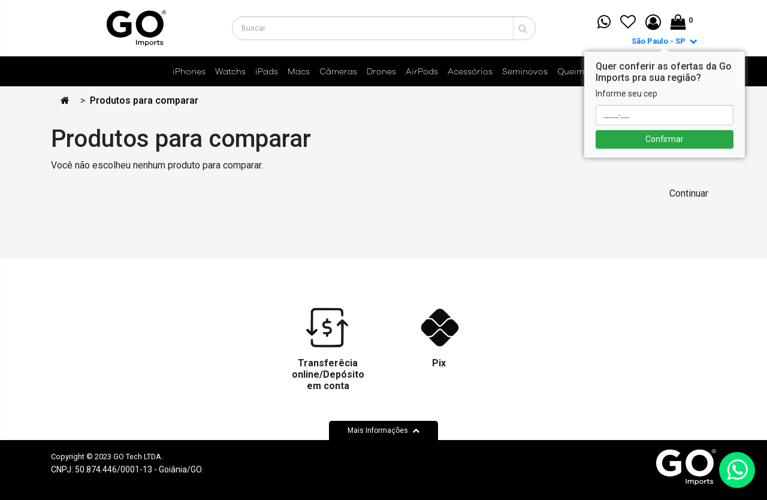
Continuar (688, 193)
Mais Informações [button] (383, 430)
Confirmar (664, 139)
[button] (653, 23)
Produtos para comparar (144, 100)
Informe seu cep (626, 93)
